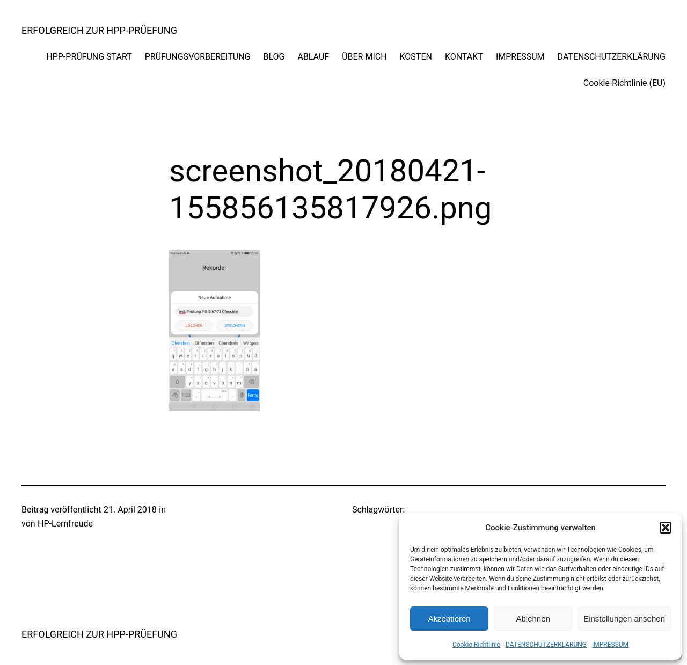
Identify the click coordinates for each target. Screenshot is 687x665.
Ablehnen (533, 618)
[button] (665, 527)
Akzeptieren (449, 618)
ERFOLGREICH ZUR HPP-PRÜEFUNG (99, 30)
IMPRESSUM (610, 644)
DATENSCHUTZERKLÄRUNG (546, 644)
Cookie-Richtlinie (476, 644)
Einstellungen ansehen (624, 618)
